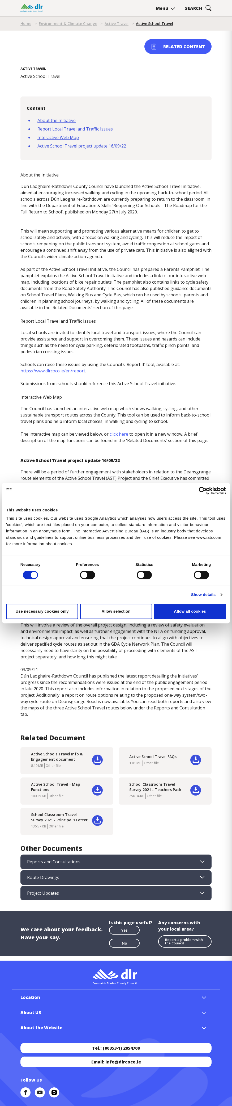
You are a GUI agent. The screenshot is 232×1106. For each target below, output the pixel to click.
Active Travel (116, 23)
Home (25, 23)
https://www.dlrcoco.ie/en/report (52, 371)
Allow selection (115, 611)
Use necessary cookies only (41, 611)
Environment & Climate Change (68, 23)
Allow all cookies (190, 611)
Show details (203, 594)
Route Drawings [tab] (43, 877)
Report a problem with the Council (184, 941)
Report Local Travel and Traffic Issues (75, 129)
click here (119, 434)
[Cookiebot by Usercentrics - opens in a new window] (202, 491)
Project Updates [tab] (43, 893)
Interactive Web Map (58, 137)
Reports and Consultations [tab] (53, 862)
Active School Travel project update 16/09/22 (81, 146)
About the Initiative (56, 120)
